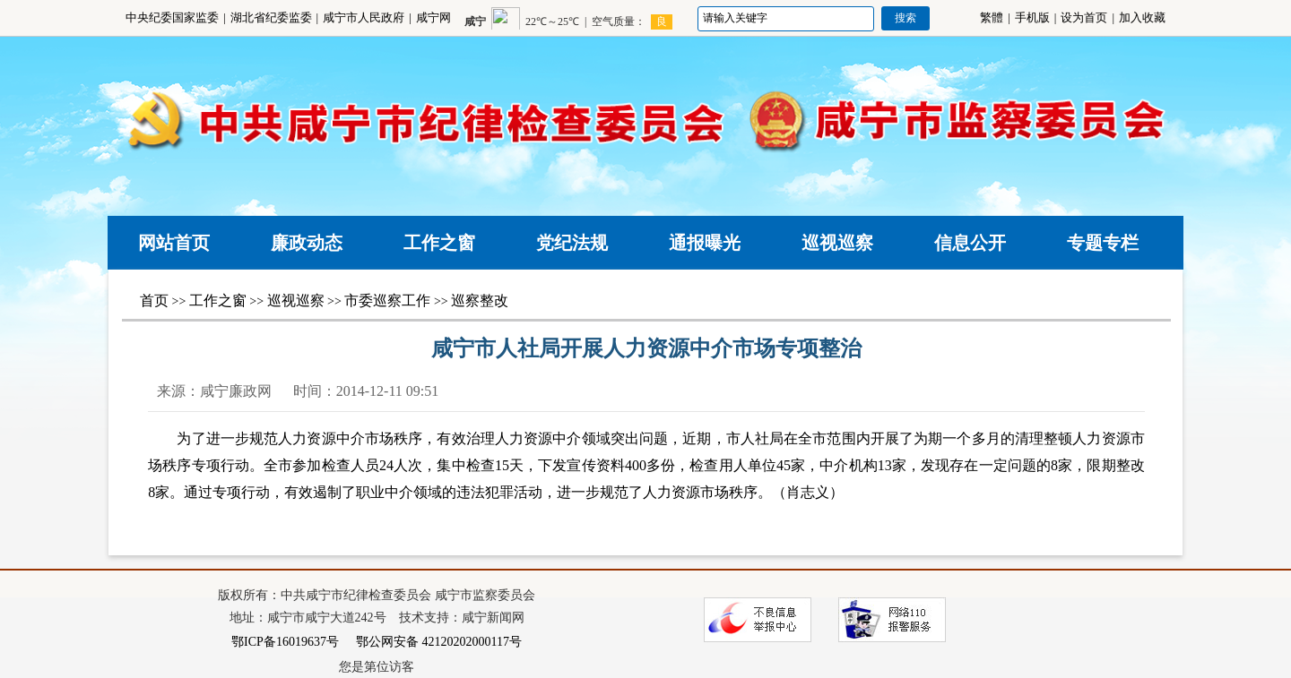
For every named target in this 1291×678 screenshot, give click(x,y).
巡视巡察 (837, 243)
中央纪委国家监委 (172, 17)
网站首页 (174, 243)
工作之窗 (439, 243)
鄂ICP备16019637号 (285, 641)
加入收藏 (1142, 17)
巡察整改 (479, 300)
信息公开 (970, 243)
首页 (154, 300)
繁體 (991, 17)
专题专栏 (1103, 243)
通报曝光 (705, 243)
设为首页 (1084, 17)
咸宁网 (433, 17)
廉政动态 (306, 243)
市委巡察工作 (387, 300)
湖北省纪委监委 (271, 17)
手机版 (1032, 17)
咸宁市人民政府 (363, 17)
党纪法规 (572, 243)
